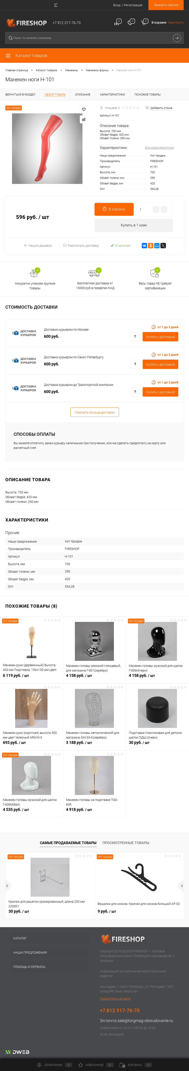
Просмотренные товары (126, 843)
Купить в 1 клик (134, 225)
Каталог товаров (26, 55)
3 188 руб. (94, 745)
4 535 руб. (31, 812)
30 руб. (157, 745)
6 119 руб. (31, 678)
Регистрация (133, 5)
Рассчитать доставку (81, 246)
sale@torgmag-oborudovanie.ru (145, 1021)
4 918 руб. (94, 812)
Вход (116, 5)
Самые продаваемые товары (68, 843)
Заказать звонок (166, 5)
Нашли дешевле (37, 246)
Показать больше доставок (95, 412)
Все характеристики (159, 147)
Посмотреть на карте (115, 999)
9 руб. (107, 911)
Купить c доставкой (160, 337)
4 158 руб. (94, 678)
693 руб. (31, 745)
